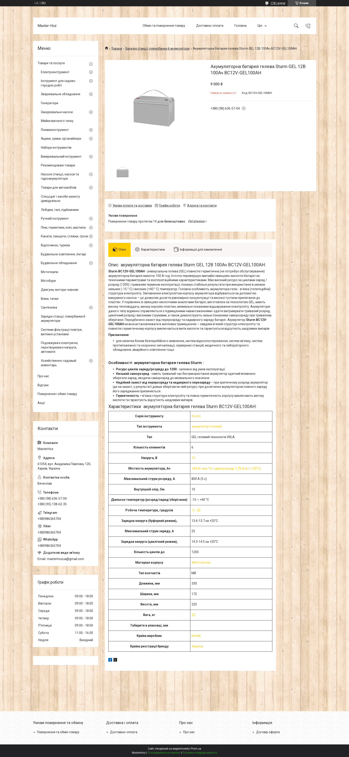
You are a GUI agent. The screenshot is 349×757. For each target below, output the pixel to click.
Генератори (49, 103)
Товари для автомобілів (58, 187)
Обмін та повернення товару (164, 25)
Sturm (195, 416)
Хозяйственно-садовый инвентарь (58, 363)
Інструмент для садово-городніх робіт (58, 83)
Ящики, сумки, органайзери (61, 138)
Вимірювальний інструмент (61, 156)
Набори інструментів (56, 147)
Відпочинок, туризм (55, 245)
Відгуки (43, 385)
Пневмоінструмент (55, 130)
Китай (195, 636)
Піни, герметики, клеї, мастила (63, 227)
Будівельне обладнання (59, 263)
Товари (116, 48)
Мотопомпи (49, 272)
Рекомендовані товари (58, 165)
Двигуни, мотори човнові (59, 289)
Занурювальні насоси (57, 112)
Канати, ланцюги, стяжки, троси (64, 236)
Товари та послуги (51, 63)
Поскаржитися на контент (164, 752)
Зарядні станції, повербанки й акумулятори (157, 48)
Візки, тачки (49, 298)
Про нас (43, 376)
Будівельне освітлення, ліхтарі (63, 254)
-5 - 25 (195, 510)
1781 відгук (278, 3)
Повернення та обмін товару (58, 732)
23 (193, 615)
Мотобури (48, 280)
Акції (41, 403)
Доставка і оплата (209, 25)
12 (193, 458)
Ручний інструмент (55, 218)
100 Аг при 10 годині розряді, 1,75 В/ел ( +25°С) (226, 468)
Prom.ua (196, 748)
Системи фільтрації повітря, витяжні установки (61, 332)
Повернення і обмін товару (57, 394)
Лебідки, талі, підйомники (60, 210)
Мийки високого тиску (57, 121)
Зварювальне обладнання (60, 94)
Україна (197, 646)
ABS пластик (200, 562)
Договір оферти (268, 732)
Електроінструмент (55, 72)
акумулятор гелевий (206, 426)
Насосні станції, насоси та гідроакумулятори (60, 176)
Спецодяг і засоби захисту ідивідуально (60, 199)
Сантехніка (49, 307)
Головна (240, 25)
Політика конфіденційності (200, 752)
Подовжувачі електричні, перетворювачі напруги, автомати (59, 347)
